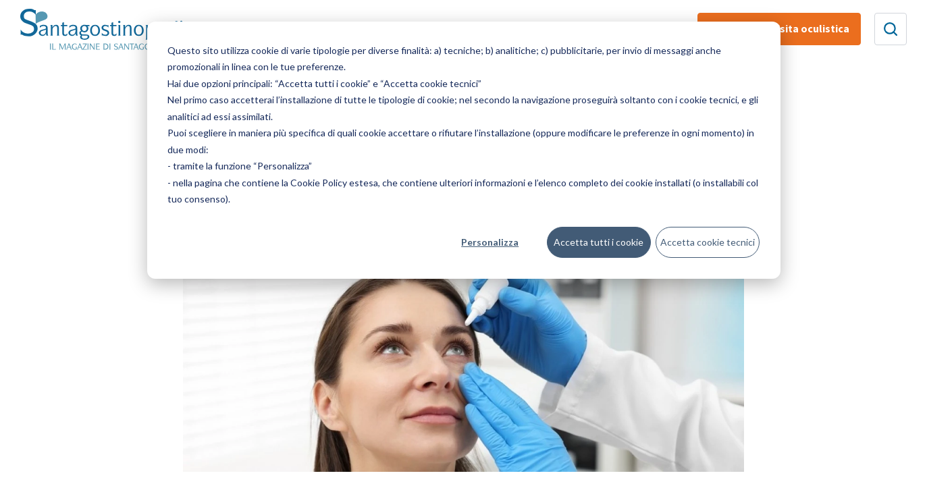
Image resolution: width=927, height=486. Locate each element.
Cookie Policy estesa (334, 182)
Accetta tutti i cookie (598, 242)
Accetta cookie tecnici (707, 242)
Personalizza (490, 242)
